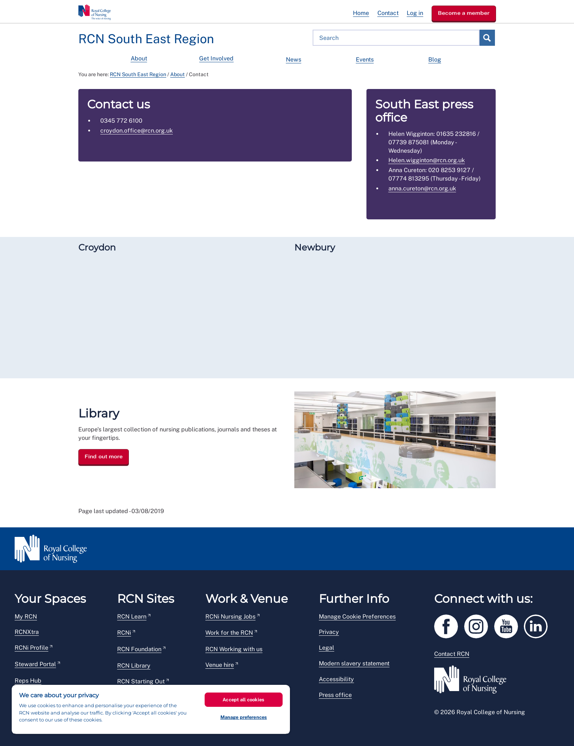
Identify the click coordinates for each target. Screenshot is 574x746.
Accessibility (336, 679)
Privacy (329, 631)
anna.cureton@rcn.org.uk (422, 188)
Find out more (104, 457)
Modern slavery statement (354, 663)
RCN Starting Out (141, 681)
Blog (434, 59)
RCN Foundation (139, 649)
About (139, 58)
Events (365, 59)
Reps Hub (28, 680)
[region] (151, 709)
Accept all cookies (243, 699)
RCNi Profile (31, 647)
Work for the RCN (229, 632)
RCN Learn (131, 616)
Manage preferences (243, 717)
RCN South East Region (138, 74)
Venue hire (219, 664)
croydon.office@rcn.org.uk (136, 130)
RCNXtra (27, 631)
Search (487, 38)
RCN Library (133, 665)
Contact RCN (451, 653)
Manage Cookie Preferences (357, 616)
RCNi (124, 632)
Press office (335, 694)
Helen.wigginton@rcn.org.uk (426, 160)
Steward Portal (35, 664)
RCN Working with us (233, 649)
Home (361, 13)
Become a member (464, 13)
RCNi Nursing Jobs (230, 616)
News (293, 59)
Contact (388, 13)
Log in (415, 13)
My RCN (26, 616)
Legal (326, 647)
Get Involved (216, 58)
